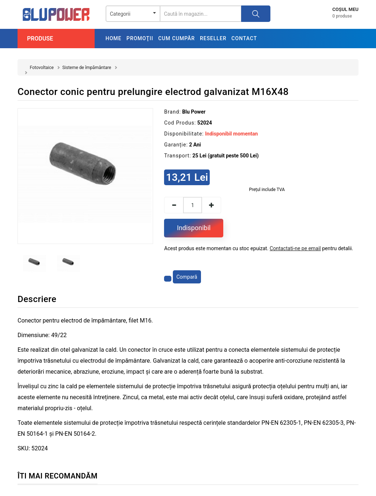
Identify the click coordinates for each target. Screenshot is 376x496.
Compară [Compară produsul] (186, 277)
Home (114, 38)
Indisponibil (193, 228)
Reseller (213, 38)
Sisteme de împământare (86, 67)
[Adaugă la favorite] (167, 279)
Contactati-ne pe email (295, 248)
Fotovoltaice (41, 67)
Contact (244, 38)
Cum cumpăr (176, 38)
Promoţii (139, 38)
